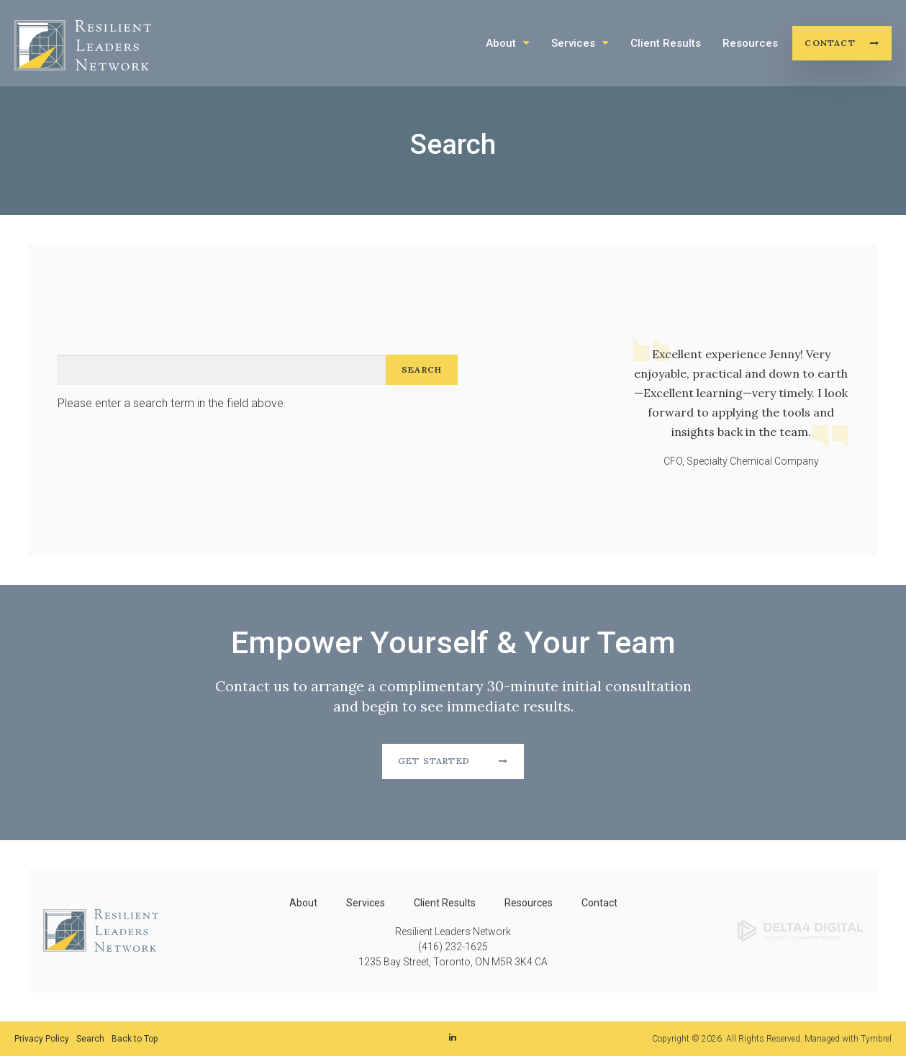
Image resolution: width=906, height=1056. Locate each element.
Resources (750, 43)
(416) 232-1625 (453, 946)
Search (90, 1039)
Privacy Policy (41, 1039)
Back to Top (135, 1039)
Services (573, 43)
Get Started (434, 760)
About (501, 43)
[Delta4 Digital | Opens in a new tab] (800, 929)
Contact (830, 42)
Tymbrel (876, 1039)
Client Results (665, 43)
